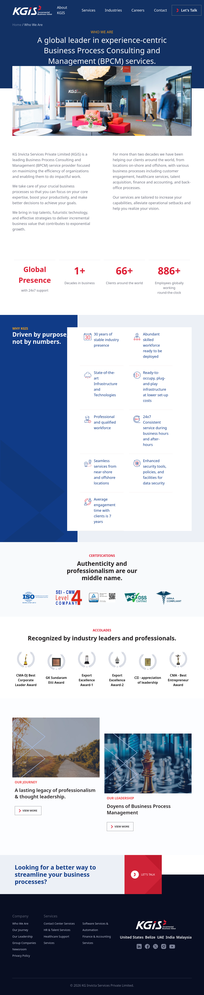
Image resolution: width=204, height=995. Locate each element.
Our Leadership (22, 936)
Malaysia (184, 937)
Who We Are (20, 923)
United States (131, 937)
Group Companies (24, 943)
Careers (137, 10)
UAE (160, 937)
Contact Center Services (59, 923)
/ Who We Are (32, 25)
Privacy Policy (21, 956)
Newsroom (19, 949)
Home (17, 25)
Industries (113, 10)
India (170, 937)
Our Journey (20, 930)
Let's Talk (186, 10)
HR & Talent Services (57, 930)
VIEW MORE (28, 810)
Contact (160, 10)
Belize (150, 937)
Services (88, 10)
